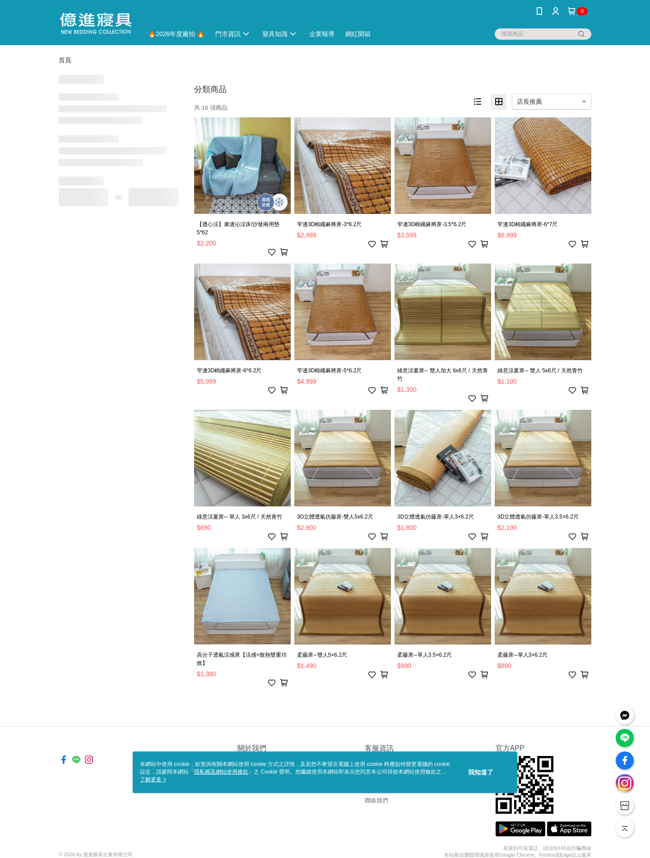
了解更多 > (153, 779)
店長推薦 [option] (529, 101)
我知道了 (480, 772)
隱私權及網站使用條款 (221, 772)
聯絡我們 (376, 800)
